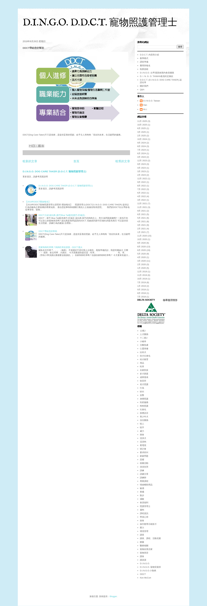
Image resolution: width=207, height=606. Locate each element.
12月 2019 (142, 271)
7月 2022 (141, 189)
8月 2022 (141, 185)
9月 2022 (141, 182)
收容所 (143, 381)
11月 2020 (142, 236)
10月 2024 (142, 139)
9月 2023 (141, 164)
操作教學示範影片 (148, 524)
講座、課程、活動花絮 (150, 538)
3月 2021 (141, 225)
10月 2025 (142, 125)
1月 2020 (141, 268)
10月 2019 (142, 278)
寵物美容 (144, 553)
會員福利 (144, 502)
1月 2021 (141, 232)
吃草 (142, 366)
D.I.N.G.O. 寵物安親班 (150, 567)
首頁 (76, 161)
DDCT (143, 574)
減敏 (142, 499)
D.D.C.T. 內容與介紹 (149, 54)
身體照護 (144, 399)
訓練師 (143, 477)
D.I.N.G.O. (145, 563)
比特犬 (143, 352)
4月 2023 (141, 168)
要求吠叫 (144, 452)
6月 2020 (141, 250)
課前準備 (144, 62)
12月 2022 (142, 178)
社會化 (143, 409)
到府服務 (144, 402)
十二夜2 (143, 338)
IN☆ (145, 109)
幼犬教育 (144, 359)
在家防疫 (144, 370)
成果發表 (144, 377)
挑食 (142, 434)
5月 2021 (141, 218)
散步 (142, 495)
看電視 (143, 445)
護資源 (143, 560)
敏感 (142, 488)
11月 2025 (142, 121)
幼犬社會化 (145, 356)
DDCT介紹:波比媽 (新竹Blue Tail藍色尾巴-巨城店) (61, 215)
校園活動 (144, 463)
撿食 (142, 520)
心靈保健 (144, 348)
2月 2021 (141, 228)
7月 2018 (141, 296)
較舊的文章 (122, 161)
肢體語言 (144, 413)
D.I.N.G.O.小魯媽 (148, 570)
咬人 (142, 424)
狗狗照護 (144, 406)
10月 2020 (142, 239)
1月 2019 (141, 286)
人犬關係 (144, 334)
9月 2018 (141, 289)
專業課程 (144, 481)
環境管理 (144, 531)
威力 (142, 431)
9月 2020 (141, 243)
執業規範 (144, 69)
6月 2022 (141, 193)
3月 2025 (141, 132)
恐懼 (142, 459)
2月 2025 (141, 135)
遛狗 (142, 510)
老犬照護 (144, 384)
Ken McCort (145, 578)
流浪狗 (143, 442)
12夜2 (143, 330)
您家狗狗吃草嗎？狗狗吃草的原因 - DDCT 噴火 (60, 247)
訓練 (142, 470)
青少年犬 (144, 416)
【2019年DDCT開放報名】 (37, 201)
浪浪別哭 (144, 467)
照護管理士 (145, 506)
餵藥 (142, 542)
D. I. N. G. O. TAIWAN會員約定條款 (156, 76)
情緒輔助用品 (146, 484)
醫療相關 (144, 545)
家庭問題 (144, 456)
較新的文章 (30, 161)
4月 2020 (141, 257)
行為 (142, 388)
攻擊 (142, 395)
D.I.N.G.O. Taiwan (151, 101)
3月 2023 (141, 171)
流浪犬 (143, 438)
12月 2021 (142, 203)
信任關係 (144, 420)
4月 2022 (141, 196)
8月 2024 (141, 146)
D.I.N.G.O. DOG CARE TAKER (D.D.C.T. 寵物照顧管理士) (54, 171)
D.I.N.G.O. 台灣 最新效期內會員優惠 (157, 72)
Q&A (142, 89)
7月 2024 (141, 150)
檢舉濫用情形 (170, 300)
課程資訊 (144, 513)
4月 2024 (141, 157)
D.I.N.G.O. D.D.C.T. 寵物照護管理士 (100, 23)
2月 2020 (141, 264)
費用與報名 (145, 65)
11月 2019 (142, 275)
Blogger (113, 596)
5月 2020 (141, 254)
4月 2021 (141, 221)
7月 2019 (141, 282)
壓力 (142, 527)
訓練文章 (144, 474)
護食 (142, 556)
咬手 (142, 427)
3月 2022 (141, 200)
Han (145, 105)
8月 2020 (141, 246)
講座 (142, 535)
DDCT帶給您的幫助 (47, 231)
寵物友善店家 (146, 549)
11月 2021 (142, 207)
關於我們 (144, 86)
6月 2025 (141, 128)
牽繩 (142, 492)
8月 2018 (141, 293)
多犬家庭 (144, 373)
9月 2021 (141, 211)
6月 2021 (141, 214)
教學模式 (144, 58)
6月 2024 (141, 153)
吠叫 (142, 391)
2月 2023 (141, 175)
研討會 (143, 449)
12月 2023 (142, 160)
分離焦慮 (144, 345)
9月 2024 (141, 142)
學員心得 (144, 517)
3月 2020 (141, 261)
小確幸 (143, 341)
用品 (142, 363)
